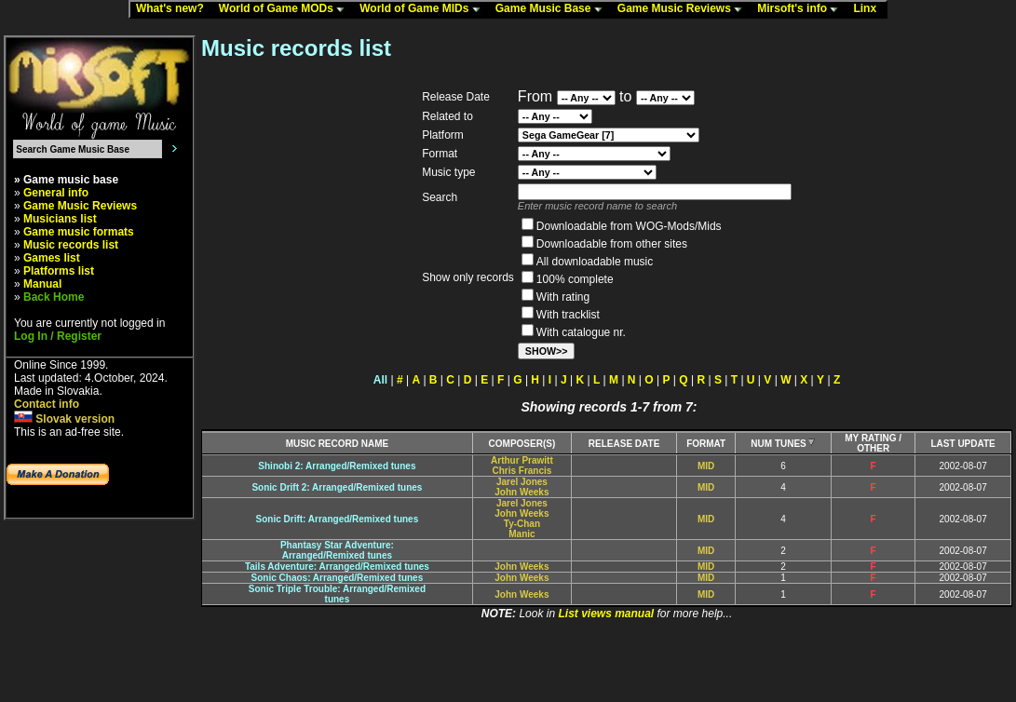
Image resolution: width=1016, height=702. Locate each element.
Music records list (70, 244)
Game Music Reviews (684, 9)
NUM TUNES (783, 444)
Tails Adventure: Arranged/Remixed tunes (337, 566)
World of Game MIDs (424, 9)
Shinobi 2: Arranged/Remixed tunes (336, 466)
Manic (521, 534)
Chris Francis (521, 471)
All (380, 379)
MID (706, 466)
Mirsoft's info (801, 9)
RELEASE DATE (624, 444)
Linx (869, 9)
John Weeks (521, 492)
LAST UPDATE (963, 444)
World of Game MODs (286, 9)
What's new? (174, 9)
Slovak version (64, 418)
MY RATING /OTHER (873, 443)
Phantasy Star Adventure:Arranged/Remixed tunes (337, 550)
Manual (42, 283)
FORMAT (705, 444)
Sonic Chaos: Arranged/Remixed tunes (337, 578)
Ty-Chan (522, 524)
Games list (51, 257)
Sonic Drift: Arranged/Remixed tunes (337, 519)
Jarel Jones (522, 482)
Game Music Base (553, 9)
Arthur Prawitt (522, 460)
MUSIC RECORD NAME (337, 444)
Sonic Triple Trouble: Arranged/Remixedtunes (337, 594)
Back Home (53, 297)
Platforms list (58, 270)
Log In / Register (58, 336)
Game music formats (78, 231)
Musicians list (60, 218)
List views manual (606, 613)
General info (55, 192)
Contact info (46, 404)
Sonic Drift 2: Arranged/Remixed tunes (336, 487)
